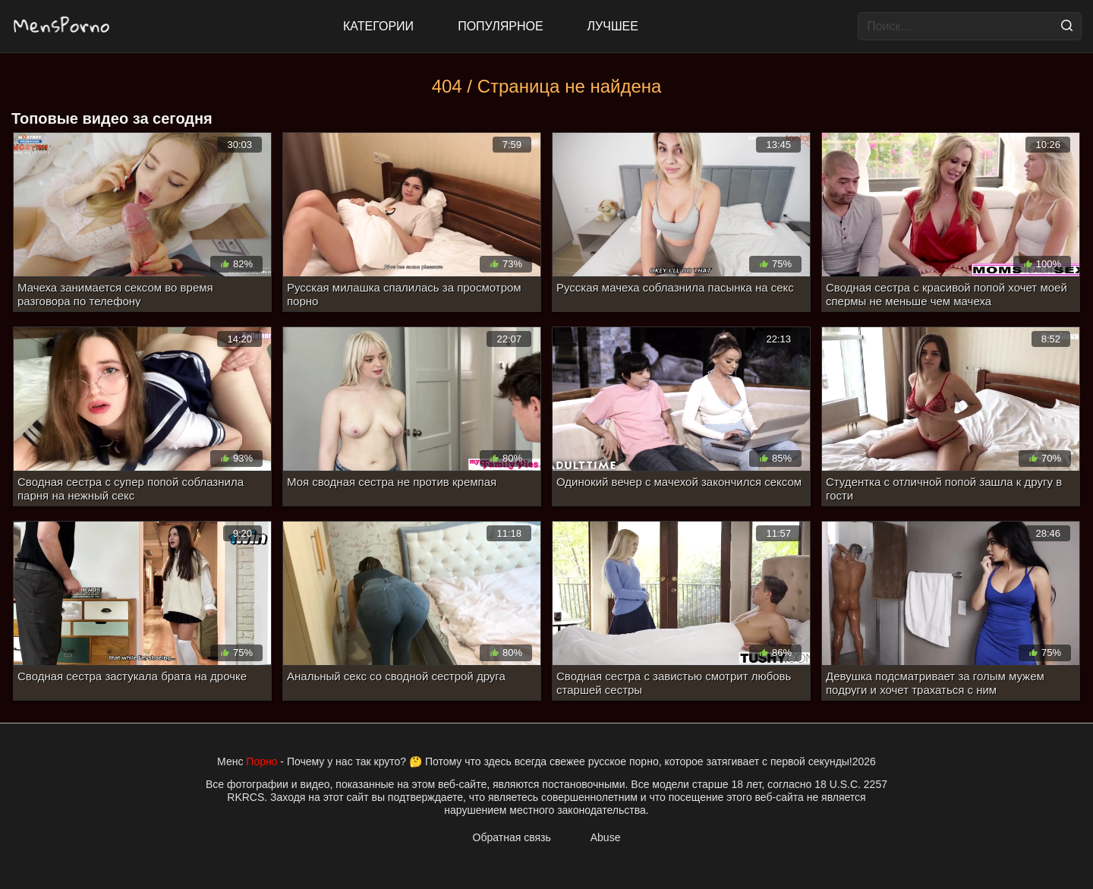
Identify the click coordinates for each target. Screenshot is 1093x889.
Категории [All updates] (378, 26)
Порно (261, 761)
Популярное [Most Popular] (500, 26)
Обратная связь (512, 837)
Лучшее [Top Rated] (612, 26)
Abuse (606, 837)
